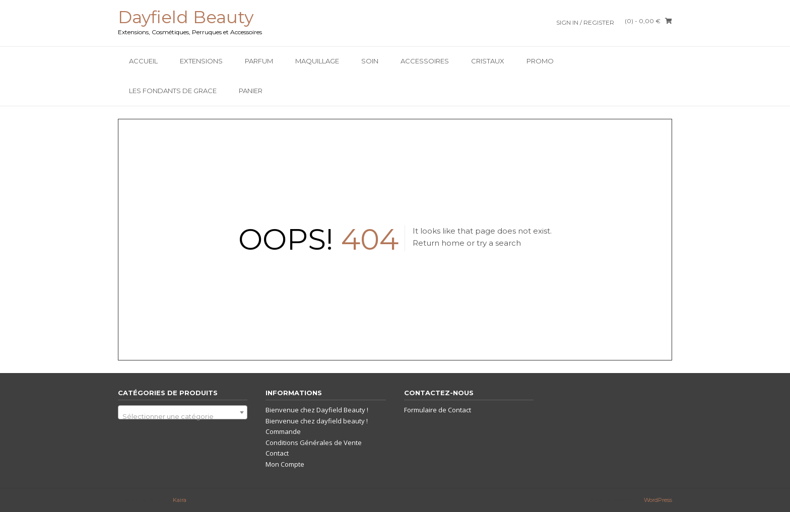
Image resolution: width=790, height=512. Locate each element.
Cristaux (487, 61)
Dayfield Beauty (185, 17)
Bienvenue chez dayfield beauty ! (317, 420)
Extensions (201, 61)
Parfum (259, 61)
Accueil (143, 61)
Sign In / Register (585, 22)
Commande (283, 431)
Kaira (179, 499)
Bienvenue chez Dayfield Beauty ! (317, 409)
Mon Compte (285, 464)
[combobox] (182, 412)
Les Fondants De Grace (173, 91)
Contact (277, 453)
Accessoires (425, 61)
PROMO (540, 61)
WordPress (658, 499)
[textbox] (182, 416)
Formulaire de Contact (437, 409)
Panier (250, 91)
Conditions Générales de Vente (314, 442)
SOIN (369, 61)
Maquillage (317, 61)
